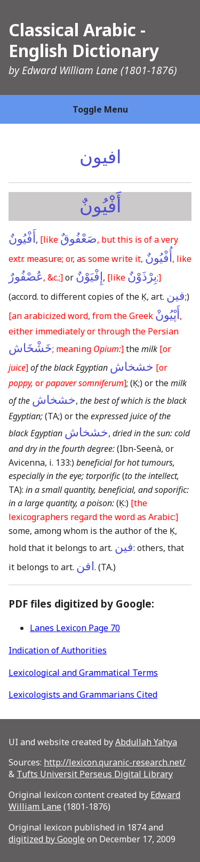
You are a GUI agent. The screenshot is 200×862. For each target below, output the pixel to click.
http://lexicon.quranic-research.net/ (115, 762)
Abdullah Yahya (146, 742)
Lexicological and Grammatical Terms (83, 673)
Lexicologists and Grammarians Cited (83, 694)
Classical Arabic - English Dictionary (84, 39)
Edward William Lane (70, 70)
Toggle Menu (100, 109)
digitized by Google (47, 839)
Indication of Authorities (58, 650)
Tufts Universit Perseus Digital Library (95, 774)
